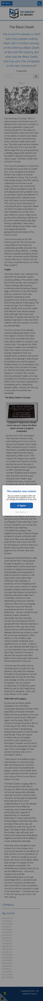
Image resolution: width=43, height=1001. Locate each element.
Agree (21, 505)
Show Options (21, 512)
